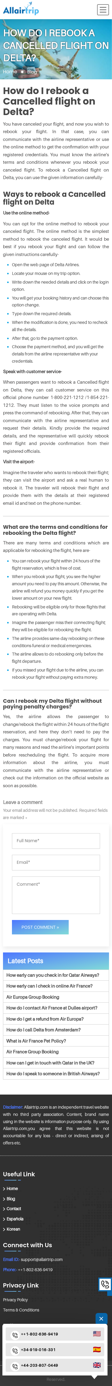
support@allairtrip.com (42, 1259)
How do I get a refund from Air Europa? (44, 1019)
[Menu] (103, 9)
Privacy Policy (15, 1299)
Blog (11, 1198)
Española (15, 1218)
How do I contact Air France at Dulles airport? (51, 1007)
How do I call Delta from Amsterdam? (43, 1029)
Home (10, 72)
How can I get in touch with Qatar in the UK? (50, 1062)
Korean (13, 1229)
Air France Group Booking (32, 1051)
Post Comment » (40, 927)
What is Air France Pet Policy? (36, 1040)
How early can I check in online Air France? (49, 985)
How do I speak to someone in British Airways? (52, 1073)
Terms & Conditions (21, 1309)
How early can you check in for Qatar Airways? (52, 975)
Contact (14, 1208)
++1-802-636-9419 (35, 1269)
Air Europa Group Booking (32, 997)
